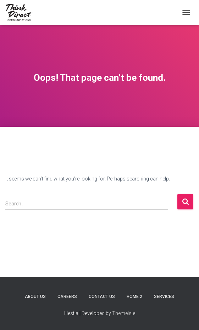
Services (164, 296)
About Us (35, 296)
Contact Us (102, 296)
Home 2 (134, 296)
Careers (67, 296)
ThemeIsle (123, 313)
